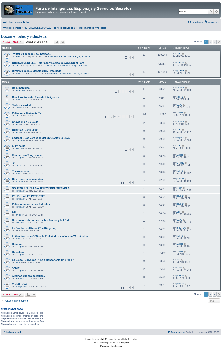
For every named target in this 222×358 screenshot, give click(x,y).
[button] (219, 42)
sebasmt (180, 63)
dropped (20, 140)
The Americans (21, 171)
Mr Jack (19, 181)
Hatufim (17, 244)
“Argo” (16, 268)
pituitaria (180, 275)
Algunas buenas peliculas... (29, 275)
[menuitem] (26, 22)
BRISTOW (181, 228)
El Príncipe (18, 145)
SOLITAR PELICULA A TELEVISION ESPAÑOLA (41, 188)
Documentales (21, 87)
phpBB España (122, 342)
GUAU (19, 107)
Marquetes (21, 286)
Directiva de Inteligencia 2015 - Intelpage (36, 70)
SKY (18, 262)
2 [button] (210, 42)
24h (14, 212)
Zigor (178, 53)
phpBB (103, 339)
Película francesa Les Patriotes (31, 204)
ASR (18, 65)
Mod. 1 (19, 56)
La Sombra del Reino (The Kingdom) (34, 228)
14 (123, 116)
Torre (18, 124)
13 (119, 116)
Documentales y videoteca (24, 36)
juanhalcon (21, 90)
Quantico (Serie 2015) (25, 129)
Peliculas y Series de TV (26, 113)
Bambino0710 (22, 278)
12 (115, 116)
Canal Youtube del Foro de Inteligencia (35, 97)
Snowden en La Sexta (25, 122)
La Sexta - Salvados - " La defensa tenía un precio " (43, 260)
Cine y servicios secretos (27, 179)
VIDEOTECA (19, 283)
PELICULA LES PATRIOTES (28, 196)
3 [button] (214, 42)
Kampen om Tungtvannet (27, 155)
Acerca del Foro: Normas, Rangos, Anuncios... (70, 56)
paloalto (180, 179)
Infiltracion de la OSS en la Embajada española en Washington (50, 236)
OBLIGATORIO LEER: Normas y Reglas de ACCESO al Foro (48, 63)
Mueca (19, 173)
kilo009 (19, 148)
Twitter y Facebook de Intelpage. (31, 53)
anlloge (179, 113)
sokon (179, 188)
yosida (179, 268)
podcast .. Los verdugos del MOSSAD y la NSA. (41, 137)
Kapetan (180, 87)
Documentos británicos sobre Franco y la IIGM (40, 220)
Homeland (18, 252)
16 (132, 116)
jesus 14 (20, 191)
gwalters (180, 70)
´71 (14, 163)
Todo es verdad (21, 105)
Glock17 (20, 165)
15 (128, 116)
